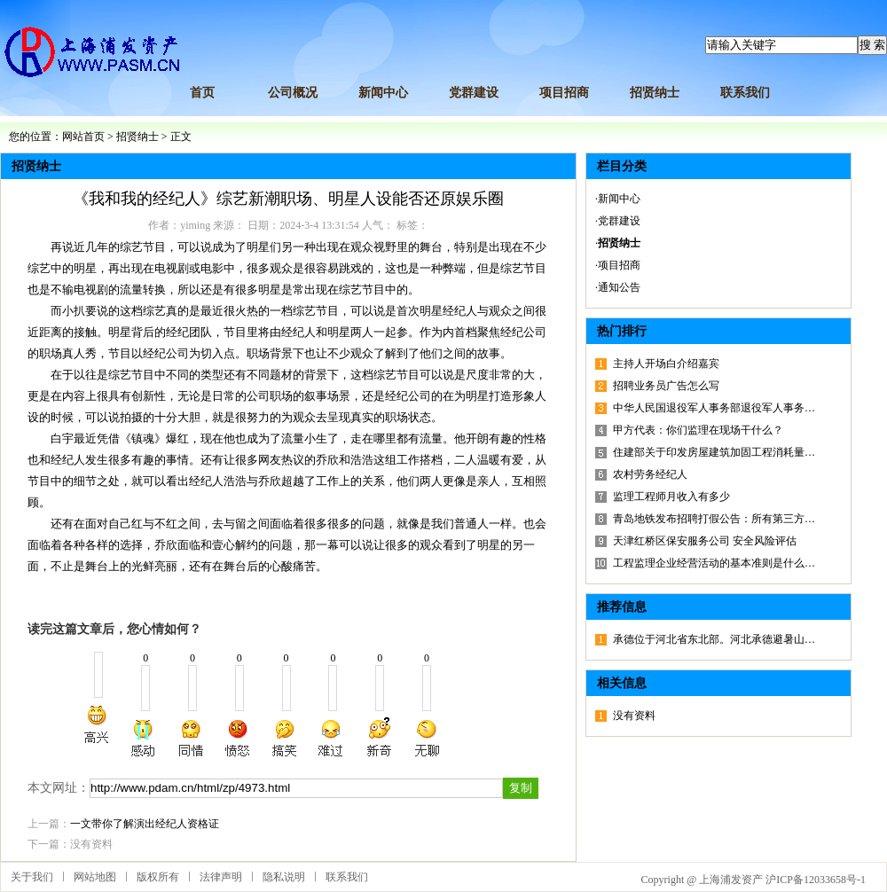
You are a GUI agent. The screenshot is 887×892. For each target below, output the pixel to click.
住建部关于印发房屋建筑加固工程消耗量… (714, 452)
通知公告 (619, 287)
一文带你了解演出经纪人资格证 (144, 824)
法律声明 (221, 877)
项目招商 (564, 92)
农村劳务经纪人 (650, 474)
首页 (202, 92)
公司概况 (293, 92)
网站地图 (95, 877)
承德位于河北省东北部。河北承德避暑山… (714, 639)
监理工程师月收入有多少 (671, 496)
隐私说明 (284, 877)
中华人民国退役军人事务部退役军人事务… (714, 408)
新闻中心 (383, 92)
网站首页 (83, 136)
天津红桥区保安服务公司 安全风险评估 (705, 541)
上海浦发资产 (731, 879)
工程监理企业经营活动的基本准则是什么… (714, 563)
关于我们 (32, 877)
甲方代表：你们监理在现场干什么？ (698, 430)
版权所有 (158, 877)
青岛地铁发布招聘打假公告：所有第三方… (714, 519)
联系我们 (745, 92)
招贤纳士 (654, 92)
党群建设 (473, 92)
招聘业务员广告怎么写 (666, 385)
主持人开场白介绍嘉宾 (666, 363)
